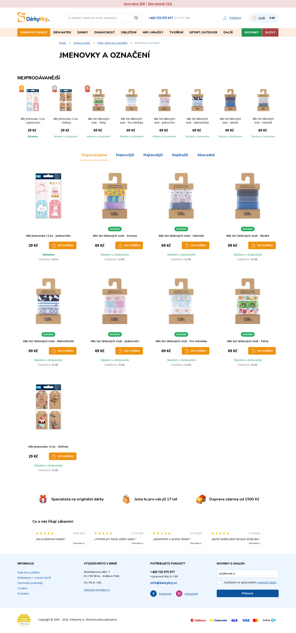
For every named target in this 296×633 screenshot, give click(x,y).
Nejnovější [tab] (125, 154)
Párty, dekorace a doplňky (113, 43)
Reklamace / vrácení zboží (34, 577)
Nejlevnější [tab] (153, 154)
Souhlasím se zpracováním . (250, 582)
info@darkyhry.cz (163, 583)
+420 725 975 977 (160, 18)
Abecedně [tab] (206, 154)
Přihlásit (248, 593)
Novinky (252, 32)
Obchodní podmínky (30, 583)
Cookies (22, 588)
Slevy (270, 32)
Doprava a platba (28, 572)
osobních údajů (266, 582)
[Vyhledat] (137, 18)
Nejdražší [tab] (180, 154)
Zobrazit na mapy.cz (97, 590)
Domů (62, 43)
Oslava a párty (81, 43)
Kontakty (23, 593)
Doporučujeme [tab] (94, 154)
